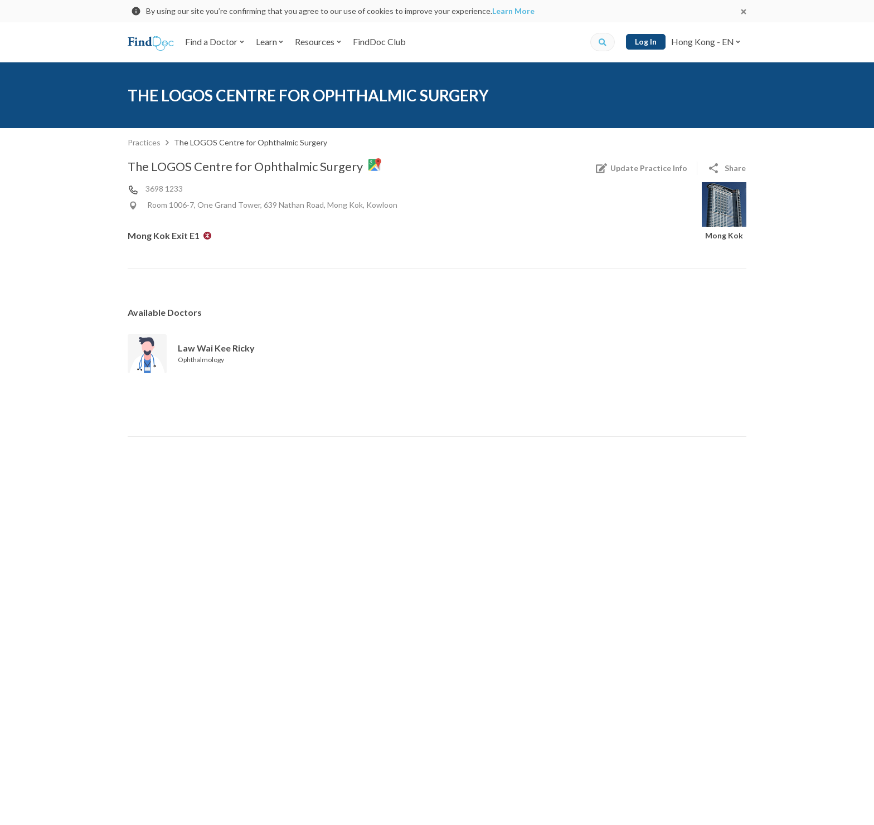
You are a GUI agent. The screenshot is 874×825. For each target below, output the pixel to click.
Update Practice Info (641, 168)
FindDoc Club (379, 41)
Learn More (513, 11)
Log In (646, 41)
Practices (144, 142)
